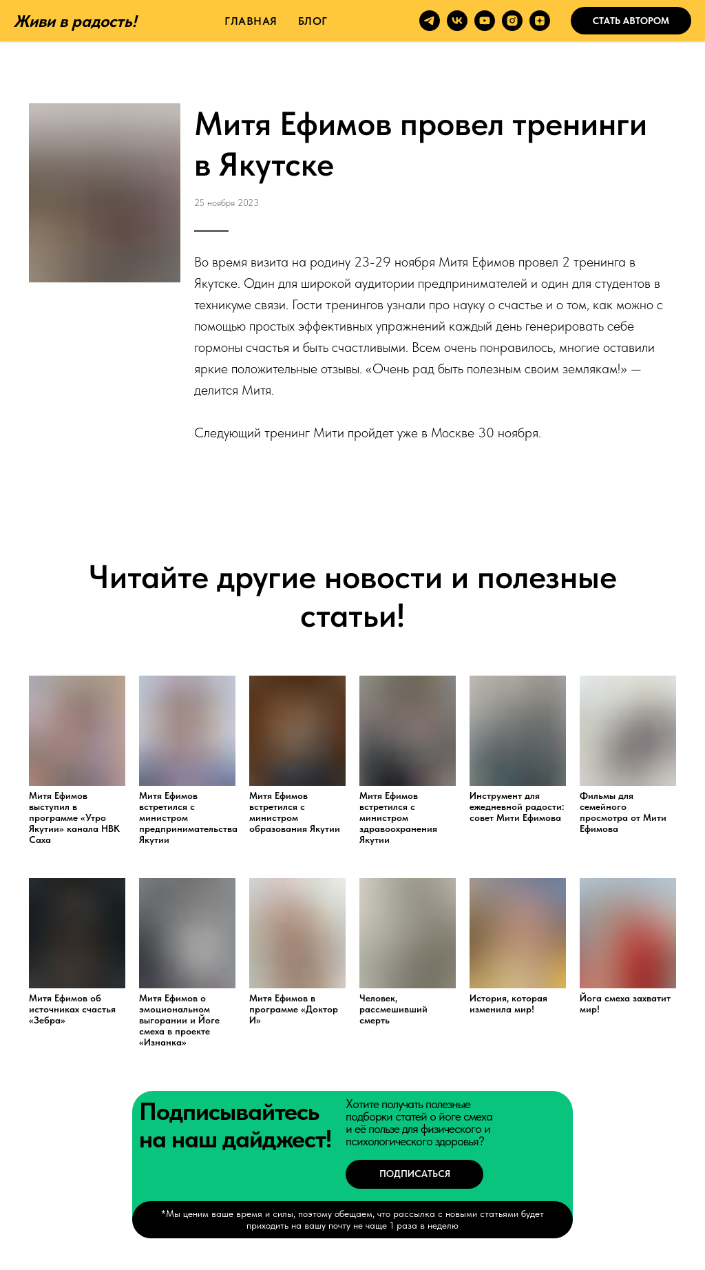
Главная (250, 21)
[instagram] (512, 20)
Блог (313, 21)
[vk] (457, 20)
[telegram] (429, 20)
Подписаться (414, 1173)
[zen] (539, 20)
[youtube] (484, 20)
